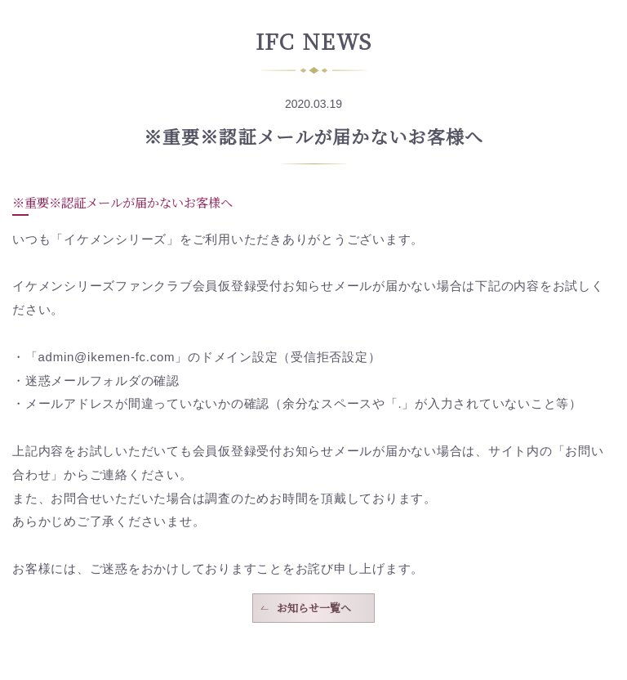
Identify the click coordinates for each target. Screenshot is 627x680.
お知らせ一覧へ (314, 607)
